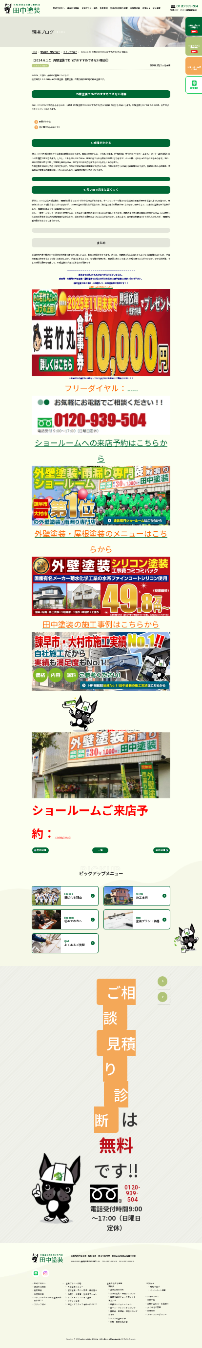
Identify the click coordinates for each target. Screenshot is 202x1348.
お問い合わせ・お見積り (158, 1304)
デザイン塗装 (74, 1301)
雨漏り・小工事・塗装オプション (82, 1294)
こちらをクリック (63, 837)
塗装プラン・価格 (73, 1283)
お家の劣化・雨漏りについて (123, 1293)
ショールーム (153, 1296)
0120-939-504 (132, 390)
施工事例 (104, 8)
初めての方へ (59, 8)
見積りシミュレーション (121, 1304)
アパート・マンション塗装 (79, 1297)
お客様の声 (135, 8)
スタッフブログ (40, 65)
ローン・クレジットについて (123, 1308)
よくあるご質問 (154, 1307)
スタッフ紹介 (40, 1304)
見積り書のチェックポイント (123, 1297)
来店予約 (151, 1300)
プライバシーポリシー (157, 1314)
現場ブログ (155, 1287)
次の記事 (41, 849)
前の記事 (160, 849)
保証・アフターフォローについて (82, 1304)
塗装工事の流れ (117, 1290)
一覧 (100, 849)
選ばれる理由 (73, 8)
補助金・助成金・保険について (124, 1311)
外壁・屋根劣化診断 (119, 1322)
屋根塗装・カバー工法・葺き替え (82, 1290)
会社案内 (151, 1310)
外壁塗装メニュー (75, 1287)
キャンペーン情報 (158, 1290)
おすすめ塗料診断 (118, 1318)
